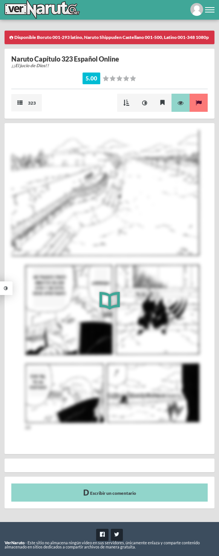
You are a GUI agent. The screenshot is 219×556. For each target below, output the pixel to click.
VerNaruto (15, 542)
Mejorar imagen (144, 102)
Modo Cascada (126, 102)
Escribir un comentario (109, 492)
